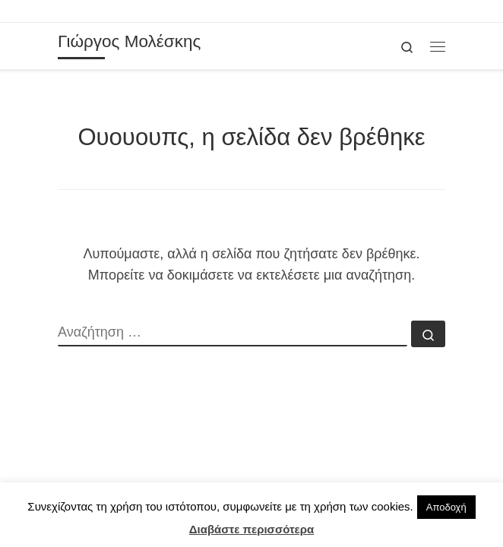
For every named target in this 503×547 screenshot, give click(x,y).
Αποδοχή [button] (446, 507)
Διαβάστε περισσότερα (251, 529)
